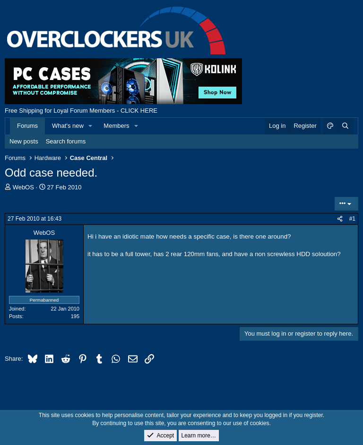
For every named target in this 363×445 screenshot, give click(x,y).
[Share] (340, 219)
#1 (352, 218)
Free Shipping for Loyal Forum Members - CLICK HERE (81, 110)
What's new (68, 125)
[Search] (345, 126)
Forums (27, 125)
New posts (23, 141)
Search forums (66, 141)
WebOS (23, 187)
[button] (91, 126)
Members (116, 125)
